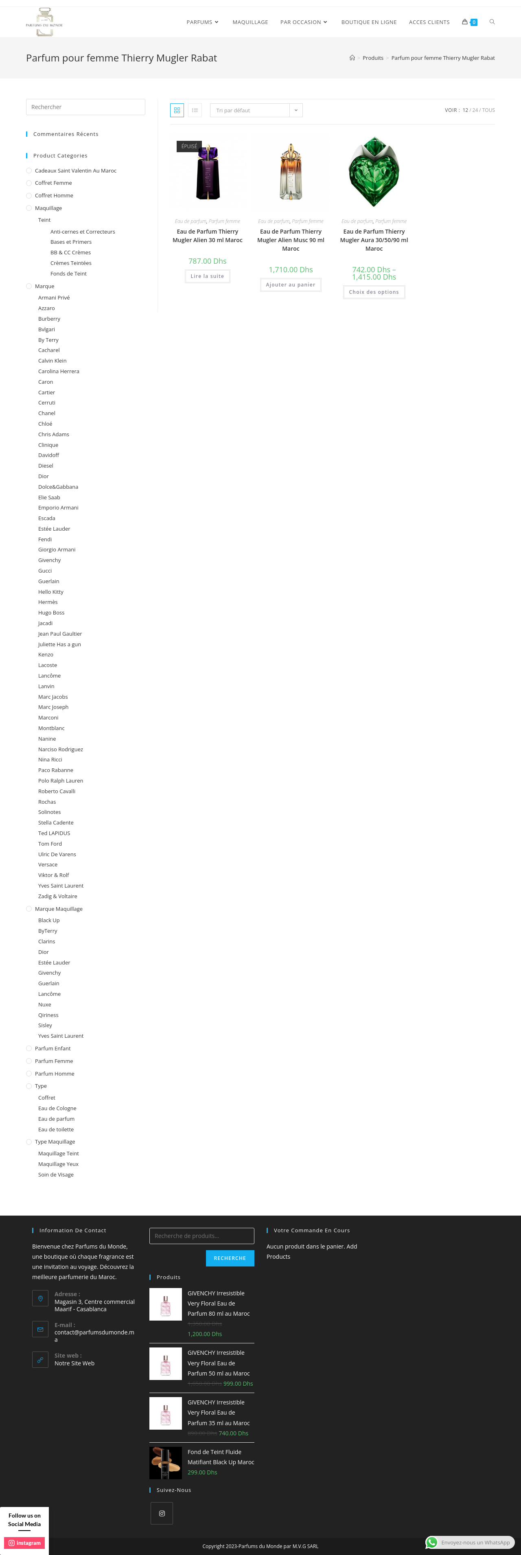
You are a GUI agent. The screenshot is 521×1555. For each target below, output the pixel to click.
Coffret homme (54, 195)
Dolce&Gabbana (58, 486)
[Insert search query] (85, 107)
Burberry (49, 318)
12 (465, 110)
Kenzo (45, 654)
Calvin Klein (52, 360)
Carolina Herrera (58, 371)
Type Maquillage (55, 1141)
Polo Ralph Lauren (60, 780)
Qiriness (48, 1015)
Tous (488, 110)
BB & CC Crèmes (70, 252)
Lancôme (49, 675)
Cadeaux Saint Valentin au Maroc (75, 170)
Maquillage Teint (58, 1153)
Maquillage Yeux (58, 1164)
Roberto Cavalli (56, 791)
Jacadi (45, 623)
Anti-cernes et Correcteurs (82, 231)
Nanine (47, 738)
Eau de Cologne (57, 1108)
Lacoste (47, 665)
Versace (47, 864)
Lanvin (46, 686)
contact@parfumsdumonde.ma (94, 1335)
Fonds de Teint (68, 273)
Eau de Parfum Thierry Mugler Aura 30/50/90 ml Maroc (374, 239)
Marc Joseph (53, 707)
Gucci (45, 570)
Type (41, 1085)
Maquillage (48, 208)
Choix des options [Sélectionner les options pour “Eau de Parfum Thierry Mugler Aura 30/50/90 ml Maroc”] (374, 292)
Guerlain (48, 581)
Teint (44, 219)
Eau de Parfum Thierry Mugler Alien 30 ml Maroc (208, 235)
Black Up (49, 920)
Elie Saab (49, 497)
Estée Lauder (54, 528)
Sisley (45, 1025)
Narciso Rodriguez (60, 749)
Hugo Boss (51, 612)
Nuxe (44, 1004)
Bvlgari (46, 329)
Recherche (230, 1258)
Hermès (48, 602)
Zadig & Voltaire (57, 896)
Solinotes (49, 812)
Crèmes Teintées (71, 263)
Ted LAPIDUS (54, 833)
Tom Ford (50, 843)
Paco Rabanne (55, 770)
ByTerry (47, 930)
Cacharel (49, 350)
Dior (43, 476)
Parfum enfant (53, 1048)
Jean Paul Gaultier (60, 633)
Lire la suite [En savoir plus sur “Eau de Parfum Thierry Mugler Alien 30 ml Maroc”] (208, 276)
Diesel (45, 465)
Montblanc (51, 728)
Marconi (48, 717)
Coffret (46, 1097)
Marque (44, 286)
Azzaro (46, 308)
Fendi (45, 539)
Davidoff (48, 455)
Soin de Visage (56, 1174)
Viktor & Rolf (53, 875)
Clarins (46, 941)
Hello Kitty (50, 591)
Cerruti (46, 402)
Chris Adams (53, 434)
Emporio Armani (58, 507)
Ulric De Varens (57, 854)
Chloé (45, 423)
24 (475, 110)
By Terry (48, 339)
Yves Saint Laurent (60, 885)
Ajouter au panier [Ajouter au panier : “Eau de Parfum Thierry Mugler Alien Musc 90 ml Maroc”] (291, 284)
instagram (25, 1543)
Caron (45, 381)
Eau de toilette (56, 1129)
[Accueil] (352, 57)
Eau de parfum (190, 221)
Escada (46, 518)
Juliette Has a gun (59, 644)
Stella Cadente (56, 822)
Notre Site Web (74, 1363)
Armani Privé (54, 297)
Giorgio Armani (56, 549)
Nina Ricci (50, 759)
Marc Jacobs (53, 696)
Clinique (48, 444)
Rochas (47, 801)
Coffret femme (53, 182)
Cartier (46, 392)
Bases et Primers (71, 241)
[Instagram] (162, 1513)
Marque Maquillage (59, 908)
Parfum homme (54, 1073)
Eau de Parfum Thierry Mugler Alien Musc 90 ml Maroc (290, 239)
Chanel (46, 413)
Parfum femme (224, 221)
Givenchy (49, 560)
